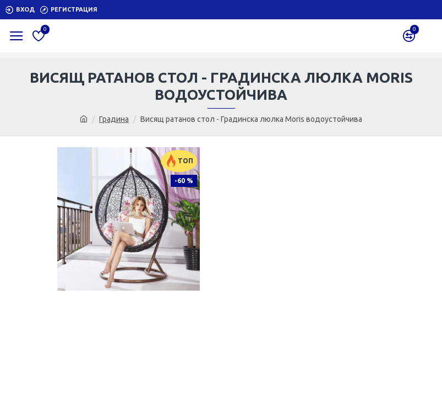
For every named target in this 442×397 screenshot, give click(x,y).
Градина (114, 119)
